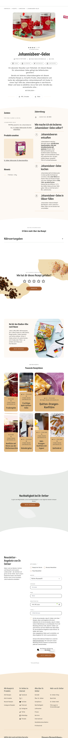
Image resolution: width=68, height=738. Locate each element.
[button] (34, 45)
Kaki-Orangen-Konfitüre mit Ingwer (42, 432)
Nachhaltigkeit (39, 705)
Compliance (38, 701)
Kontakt (37, 695)
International (38, 719)
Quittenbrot (57, 432)
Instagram (24, 708)
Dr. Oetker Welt (54, 701)
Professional (38, 725)
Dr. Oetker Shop (54, 695)
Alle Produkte (8, 698)
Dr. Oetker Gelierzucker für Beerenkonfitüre (22, 128)
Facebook (24, 695)
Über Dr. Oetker (39, 698)
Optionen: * (34, 564)
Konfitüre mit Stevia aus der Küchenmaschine (11, 432)
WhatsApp (24, 715)
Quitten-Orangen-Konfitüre (49, 392)
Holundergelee (26, 432)
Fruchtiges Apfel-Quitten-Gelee (26, 392)
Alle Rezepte (7, 695)
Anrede (32, 575)
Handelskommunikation (41, 722)
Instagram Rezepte (9, 705)
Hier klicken (47, 650)
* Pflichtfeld (34, 663)
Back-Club (53, 698)
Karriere (37, 715)
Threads (23, 719)
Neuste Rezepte (8, 701)
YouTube (23, 701)
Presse (37, 712)
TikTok (23, 712)
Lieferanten (38, 708)
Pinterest (24, 705)
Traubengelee (11, 392)
